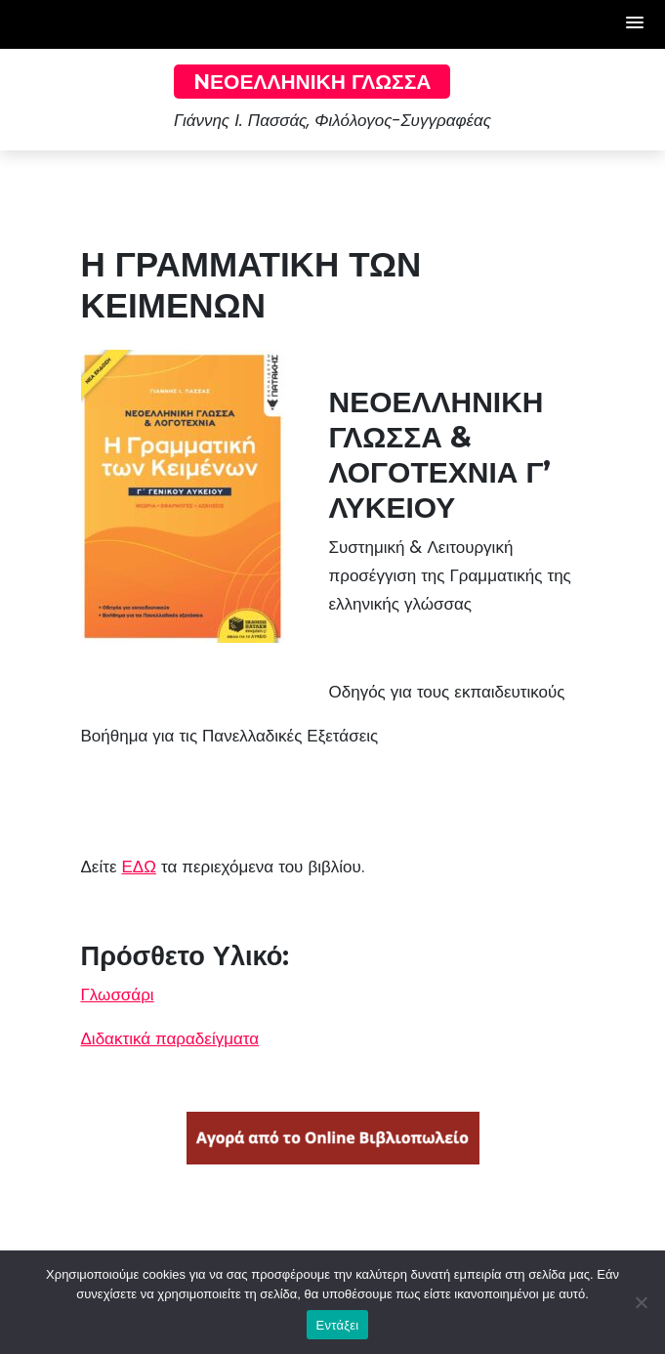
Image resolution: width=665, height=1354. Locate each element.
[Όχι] (640, 1302)
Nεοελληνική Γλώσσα (312, 81)
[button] (635, 24)
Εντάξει (337, 1325)
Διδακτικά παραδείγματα (170, 1038)
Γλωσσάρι (117, 994)
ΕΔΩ (139, 866)
